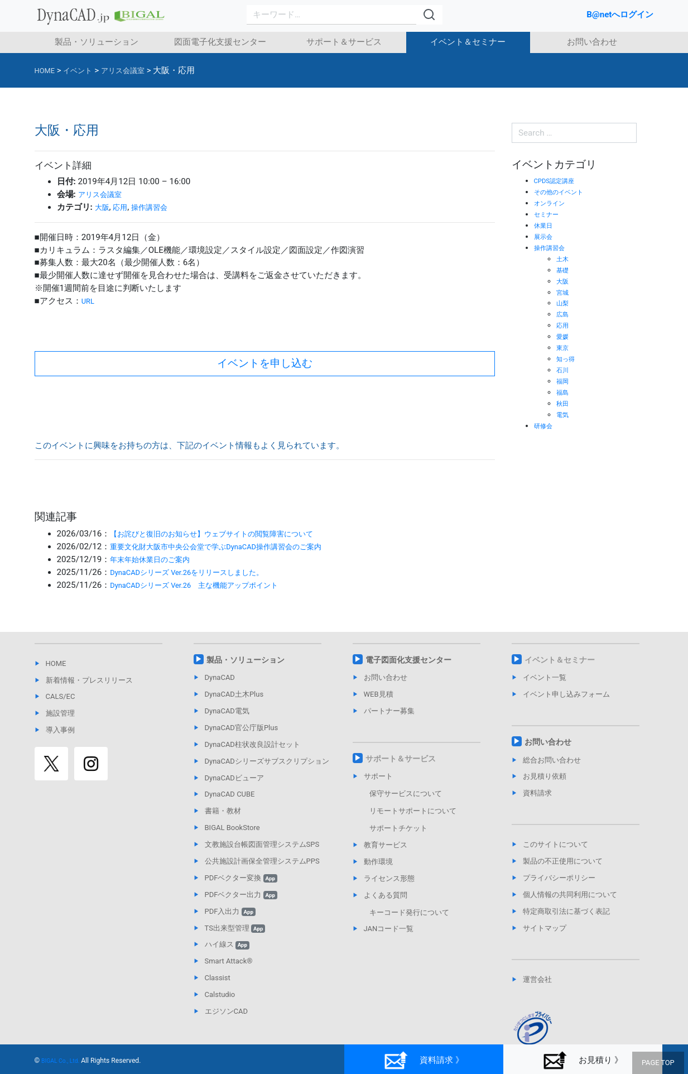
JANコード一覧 (389, 928)
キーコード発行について (409, 912)
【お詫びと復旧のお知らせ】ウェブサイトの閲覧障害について (227, 534)
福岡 (563, 381)
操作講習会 (156, 207)
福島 (563, 392)
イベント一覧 (544, 677)
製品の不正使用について (563, 861)
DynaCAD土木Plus (234, 694)
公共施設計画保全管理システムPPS (262, 861)
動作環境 (378, 861)
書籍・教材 (223, 811)
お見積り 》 (582, 1060)
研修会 (545, 425)
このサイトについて (555, 844)
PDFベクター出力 (241, 894)
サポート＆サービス (344, 42)
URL (89, 301)
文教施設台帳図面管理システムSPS (262, 844)
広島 (563, 314)
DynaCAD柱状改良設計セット (252, 744)
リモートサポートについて (412, 811)
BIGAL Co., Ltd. (63, 1061)
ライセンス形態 (389, 878)
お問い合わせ (592, 42)
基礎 (563, 270)
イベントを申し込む (264, 363)
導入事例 (60, 730)
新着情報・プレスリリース (89, 680)
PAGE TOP (660, 1063)
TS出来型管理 (235, 928)
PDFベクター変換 (241, 878)
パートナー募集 (389, 711)
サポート (378, 776)
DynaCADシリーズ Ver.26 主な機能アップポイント (207, 585)
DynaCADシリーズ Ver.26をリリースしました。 (199, 572)
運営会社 (537, 979)
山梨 (563, 303)
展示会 (545, 236)
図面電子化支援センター (220, 42)
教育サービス (385, 845)
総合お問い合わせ (552, 760)
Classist (217, 978)
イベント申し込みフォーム (566, 694)
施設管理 (60, 713)
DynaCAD (220, 677)
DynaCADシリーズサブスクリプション (267, 761)
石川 (563, 370)
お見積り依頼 (544, 776)
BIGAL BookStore (232, 827)
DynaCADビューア (234, 778)
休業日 (545, 225)
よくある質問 (385, 895)
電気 (563, 414)
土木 (563, 259)
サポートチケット (398, 828)
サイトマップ (544, 928)
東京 (563, 347)
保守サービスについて (405, 793)
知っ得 (567, 358)
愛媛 (563, 336)
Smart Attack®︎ (229, 961)
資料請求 (537, 793)
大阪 (103, 207)
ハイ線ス (227, 944)
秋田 (563, 403)
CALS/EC (60, 696)
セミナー (548, 214)
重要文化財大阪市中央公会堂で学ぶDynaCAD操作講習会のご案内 (232, 546)
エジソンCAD (226, 1011)
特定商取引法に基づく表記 (566, 911)
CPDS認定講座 (558, 180)
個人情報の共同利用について (570, 894)
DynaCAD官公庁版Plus (241, 727)
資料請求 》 (423, 1060)
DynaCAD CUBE (230, 794)
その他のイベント (563, 192)
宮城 (563, 292)
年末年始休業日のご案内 (156, 559)
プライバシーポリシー (559, 878)
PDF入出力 (230, 911)
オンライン (552, 203)
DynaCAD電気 (227, 711)
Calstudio (220, 994)
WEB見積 (378, 694)
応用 (123, 207)
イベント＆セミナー (468, 42)
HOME (56, 663)
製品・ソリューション (96, 42)
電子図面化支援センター (408, 659)
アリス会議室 (103, 194)
